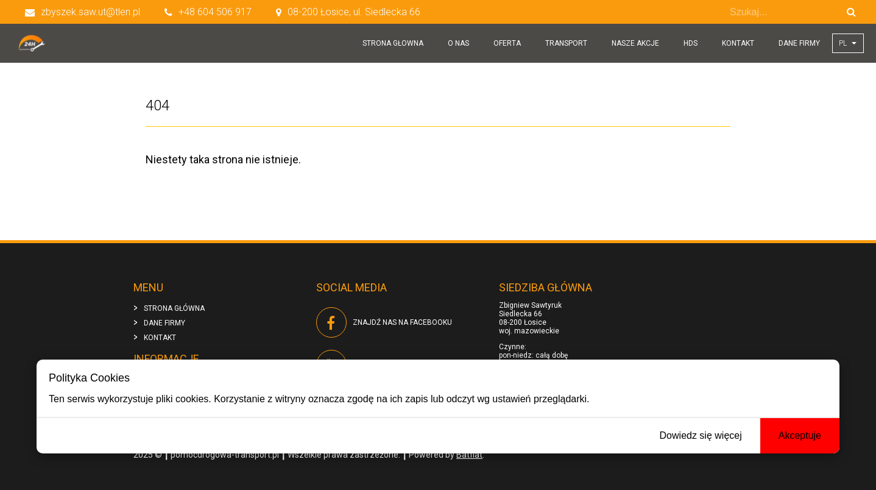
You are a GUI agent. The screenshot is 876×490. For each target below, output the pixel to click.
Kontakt (738, 43)
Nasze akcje (635, 43)
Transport (566, 43)
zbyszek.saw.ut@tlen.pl (82, 12)
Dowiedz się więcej (701, 435)
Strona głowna (392, 43)
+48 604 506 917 (208, 12)
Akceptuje (800, 435)
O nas (458, 43)
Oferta (507, 43)
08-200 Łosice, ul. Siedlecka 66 (348, 12)
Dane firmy (799, 43)
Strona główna (174, 308)
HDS (690, 43)
